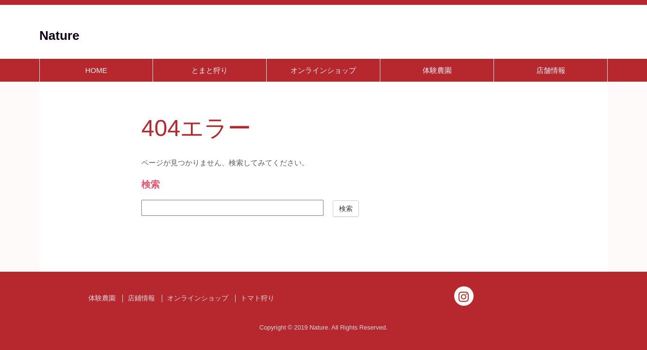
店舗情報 (550, 70)
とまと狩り (209, 70)
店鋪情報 (141, 298)
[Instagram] (464, 296)
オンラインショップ (323, 70)
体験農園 (437, 70)
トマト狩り (257, 298)
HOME (96, 70)
